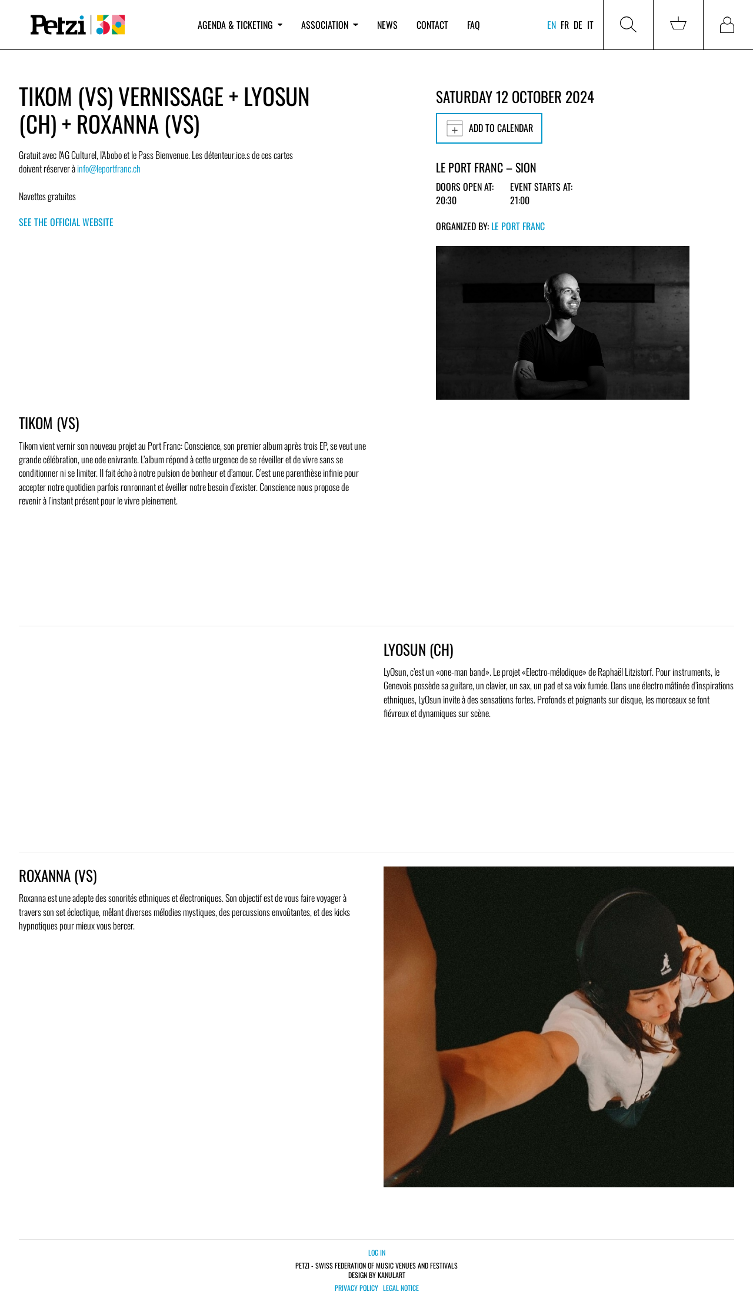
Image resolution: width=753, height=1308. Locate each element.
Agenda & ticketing (240, 25)
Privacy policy (356, 1288)
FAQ (473, 25)
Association (329, 25)
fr (565, 25)
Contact (432, 25)
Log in (376, 1252)
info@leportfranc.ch (109, 168)
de (578, 25)
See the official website (66, 222)
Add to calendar (489, 128)
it (590, 25)
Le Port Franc (518, 226)
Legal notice (401, 1288)
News (387, 25)
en (551, 25)
